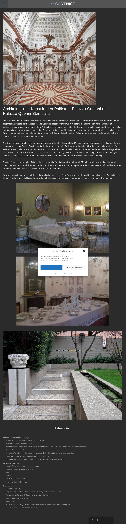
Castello (8, 476)
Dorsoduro (10, 472)
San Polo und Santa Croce (15, 479)
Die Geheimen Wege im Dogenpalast (19, 443)
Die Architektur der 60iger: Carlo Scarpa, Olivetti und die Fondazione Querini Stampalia (38, 504)
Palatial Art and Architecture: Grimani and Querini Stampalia (28, 456)
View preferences (74, 274)
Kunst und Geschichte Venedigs (16, 437)
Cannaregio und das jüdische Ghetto (19, 469)
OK (51, 274)
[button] (84, 258)
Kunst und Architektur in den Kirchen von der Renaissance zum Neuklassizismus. (36, 459)
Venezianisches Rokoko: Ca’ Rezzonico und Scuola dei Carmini (28, 495)
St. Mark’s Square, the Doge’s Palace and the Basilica (25, 440)
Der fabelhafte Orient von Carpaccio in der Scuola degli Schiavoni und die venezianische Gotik (40, 453)
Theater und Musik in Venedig (17, 498)
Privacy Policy (67, 280)
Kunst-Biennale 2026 (13, 488)
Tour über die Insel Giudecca (16, 482)
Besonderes (7, 486)
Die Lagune (10, 501)
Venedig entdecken (11, 463)
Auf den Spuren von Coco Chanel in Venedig (22, 508)
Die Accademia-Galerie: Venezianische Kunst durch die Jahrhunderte (30, 450)
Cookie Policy (57, 280)
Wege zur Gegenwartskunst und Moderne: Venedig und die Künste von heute (34, 492)
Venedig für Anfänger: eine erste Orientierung (22, 466)
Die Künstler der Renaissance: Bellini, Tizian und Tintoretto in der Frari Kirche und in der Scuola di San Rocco (46, 447)
